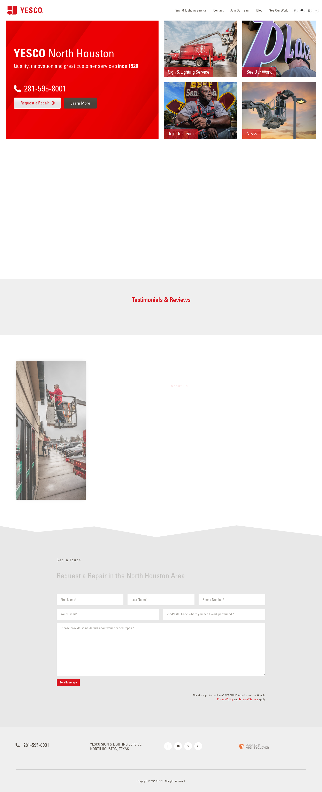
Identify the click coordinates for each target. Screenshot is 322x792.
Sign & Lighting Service (191, 10)
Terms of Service (248, 699)
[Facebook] (295, 10)
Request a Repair (38, 102)
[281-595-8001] (76, 85)
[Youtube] (302, 10)
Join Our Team (240, 10)
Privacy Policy (225, 699)
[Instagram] (309, 10)
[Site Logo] (25, 10)
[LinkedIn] (316, 10)
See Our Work (278, 10)
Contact (218, 10)
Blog (259, 10)
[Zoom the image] (253, 746)
